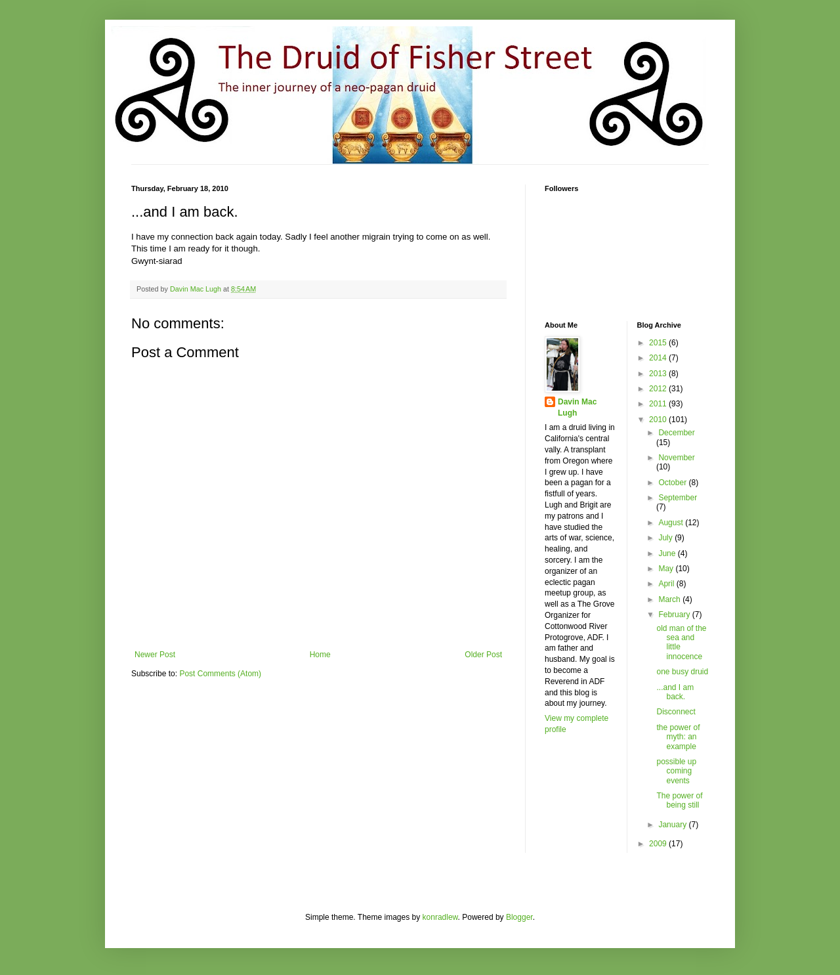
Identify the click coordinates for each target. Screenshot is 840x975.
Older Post (483, 654)
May (666, 568)
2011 (659, 403)
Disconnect (675, 711)
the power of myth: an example (678, 737)
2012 (659, 388)
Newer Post (155, 654)
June (667, 553)
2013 (659, 373)
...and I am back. (675, 692)
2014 (659, 357)
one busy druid (682, 671)
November (676, 457)
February (675, 614)
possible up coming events (676, 771)
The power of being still (679, 800)
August (671, 522)
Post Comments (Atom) (220, 673)
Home (320, 654)
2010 (659, 419)
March (670, 599)
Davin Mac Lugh (577, 407)
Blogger (519, 917)
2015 (659, 342)
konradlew (440, 917)
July (666, 537)
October (673, 482)
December (676, 432)
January (673, 824)
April (667, 583)
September (677, 497)
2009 (659, 843)
